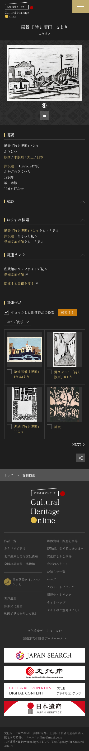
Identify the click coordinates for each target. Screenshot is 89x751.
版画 (7, 157)
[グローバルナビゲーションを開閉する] (80, 6)
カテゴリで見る (15, 548)
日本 (40, 157)
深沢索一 (10, 166)
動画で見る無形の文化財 (21, 613)
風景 (57, 426)
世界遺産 (10, 598)
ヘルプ (51, 579)
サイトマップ (56, 602)
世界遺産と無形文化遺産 (21, 556)
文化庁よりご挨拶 (59, 556)
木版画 (19, 157)
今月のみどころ (58, 564)
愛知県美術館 (14, 241)
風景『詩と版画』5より (21, 230)
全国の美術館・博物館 (19, 564)
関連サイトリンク (59, 594)
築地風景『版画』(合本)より (27, 374)
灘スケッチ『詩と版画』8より (67, 374)
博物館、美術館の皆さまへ (65, 548)
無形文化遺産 (13, 606)
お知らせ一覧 (56, 571)
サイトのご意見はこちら (64, 610)
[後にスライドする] (78, 444)
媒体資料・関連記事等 (62, 541)
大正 (30, 157)
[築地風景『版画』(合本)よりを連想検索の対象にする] (9, 371)
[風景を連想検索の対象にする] (49, 426)
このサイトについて (61, 587)
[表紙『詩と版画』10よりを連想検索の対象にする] (9, 426)
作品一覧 (10, 541)
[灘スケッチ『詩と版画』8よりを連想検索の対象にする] (49, 372)
